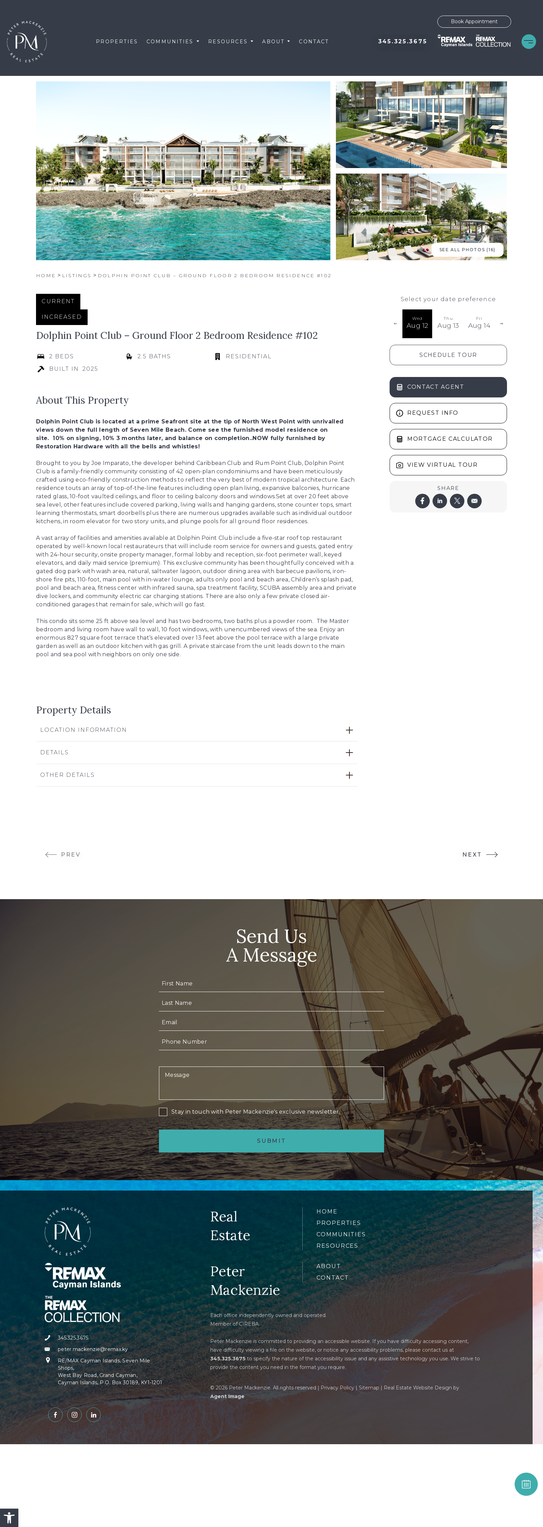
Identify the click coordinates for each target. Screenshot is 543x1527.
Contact (314, 41)
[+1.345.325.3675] (402, 41)
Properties (117, 41)
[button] (9, 1518)
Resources (231, 41)
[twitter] (457, 501)
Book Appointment (474, 21)
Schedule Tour (448, 355)
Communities (173, 41)
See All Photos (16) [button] (467, 249)
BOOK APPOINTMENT (526, 1484)
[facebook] (422, 501)
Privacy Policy (337, 1388)
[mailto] (474, 501)
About (276, 41)
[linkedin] (440, 501)
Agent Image (227, 1396)
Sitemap (369, 1388)
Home (327, 1211)
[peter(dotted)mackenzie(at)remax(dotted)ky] (106, 1349)
